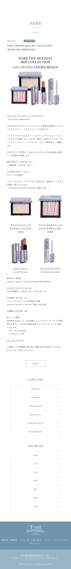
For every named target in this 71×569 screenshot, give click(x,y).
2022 (35, 489)
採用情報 (13, 540)
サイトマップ (35, 544)
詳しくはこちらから (15, 340)
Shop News (35, 414)
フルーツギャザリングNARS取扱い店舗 (44, 152)
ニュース (47, 540)
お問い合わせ (36, 540)
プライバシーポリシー (61, 540)
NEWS (35, 363)
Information (35, 406)
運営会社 (4, 540)
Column (35, 397)
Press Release (35, 431)
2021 (35, 498)
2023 (35, 481)
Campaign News (35, 423)
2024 (35, 472)
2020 (35, 506)
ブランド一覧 (24, 540)
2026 (35, 455)
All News (35, 388)
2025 (35, 464)
